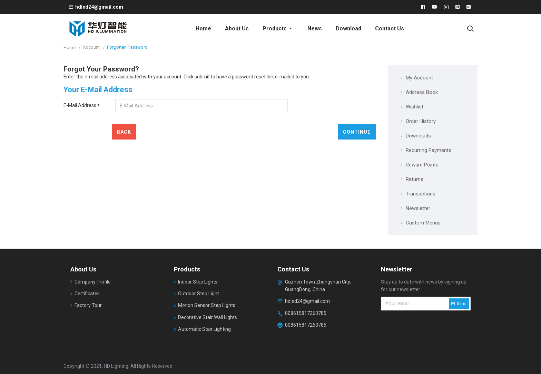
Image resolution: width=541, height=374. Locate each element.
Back (124, 132)
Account (91, 47)
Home (69, 47)
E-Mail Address (79, 105)
